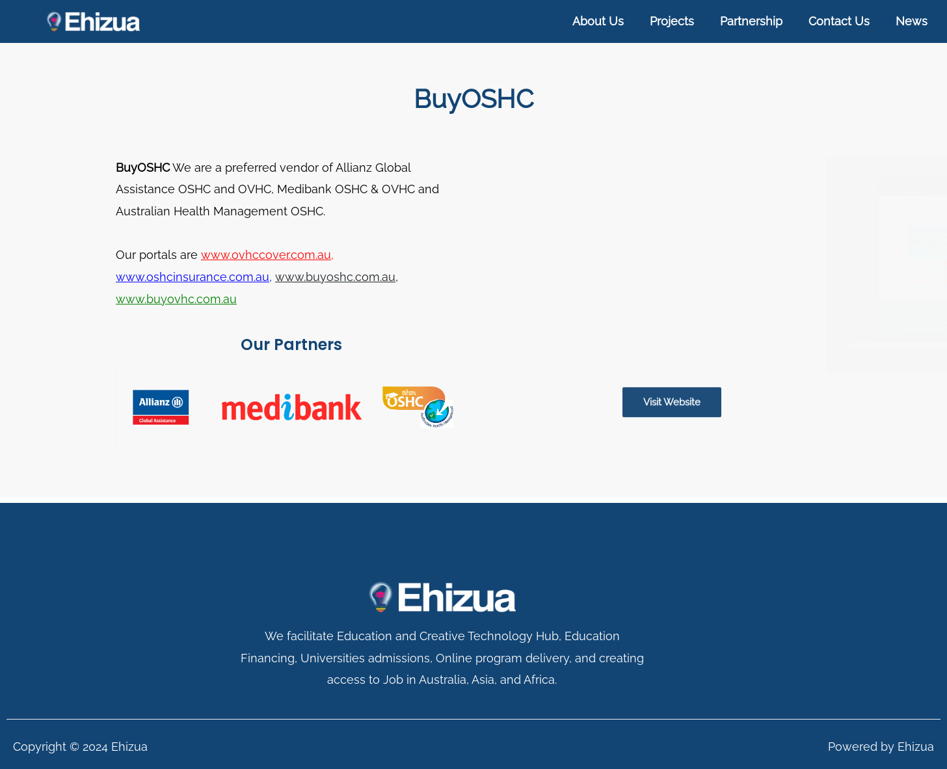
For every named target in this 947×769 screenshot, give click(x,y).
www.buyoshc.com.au (334, 276)
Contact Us (839, 21)
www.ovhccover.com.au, (266, 255)
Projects (672, 21)
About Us (598, 21)
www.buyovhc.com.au (176, 298)
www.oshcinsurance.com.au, (194, 276)
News (911, 21)
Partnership (751, 21)
